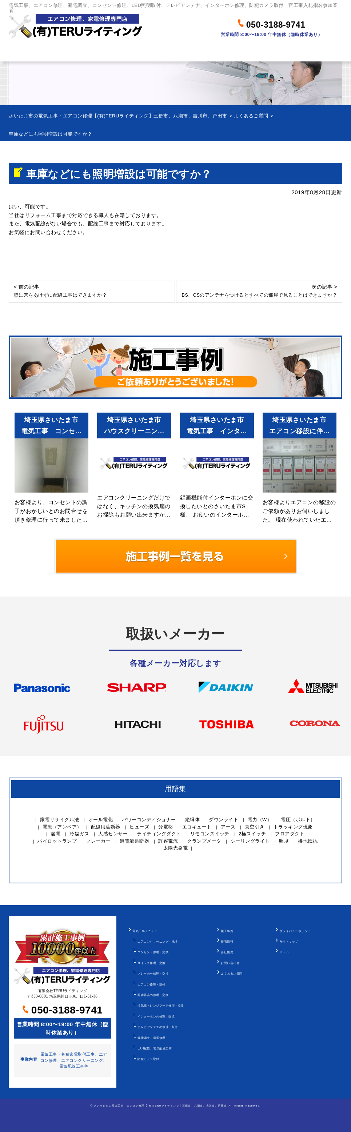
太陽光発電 (175, 848)
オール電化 (100, 819)
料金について (141, 52)
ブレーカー (98, 841)
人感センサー (113, 833)
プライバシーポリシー (295, 931)
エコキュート (197, 827)
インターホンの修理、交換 (156, 1016)
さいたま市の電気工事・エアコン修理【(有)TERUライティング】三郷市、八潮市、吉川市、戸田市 (160, 1105)
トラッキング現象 (293, 827)
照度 (284, 841)
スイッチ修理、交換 (151, 963)
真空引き (254, 827)
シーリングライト (250, 841)
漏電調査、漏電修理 (151, 1038)
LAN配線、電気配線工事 (154, 1048)
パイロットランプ (57, 841)
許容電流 (168, 841)
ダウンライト (223, 819)
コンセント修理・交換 (152, 952)
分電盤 (165, 827)
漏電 (55, 833)
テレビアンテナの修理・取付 (157, 1027)
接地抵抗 (308, 841)
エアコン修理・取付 (151, 984)
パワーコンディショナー (149, 819)
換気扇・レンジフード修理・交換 (160, 1005)
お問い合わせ (319, 52)
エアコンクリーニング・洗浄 (157, 941)
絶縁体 (192, 819)
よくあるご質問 (232, 973)
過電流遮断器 (134, 841)
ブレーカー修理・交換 (152, 973)
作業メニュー (77, 52)
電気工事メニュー (144, 931)
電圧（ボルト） (298, 819)
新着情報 (227, 941)
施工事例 (227, 931)
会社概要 (227, 952)
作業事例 (198, 52)
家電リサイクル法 (59, 819)
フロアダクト (289, 833)
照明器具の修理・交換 (152, 995)
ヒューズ (139, 827)
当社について (256, 52)
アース (228, 827)
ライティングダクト (159, 833)
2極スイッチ (252, 833)
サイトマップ (289, 941)
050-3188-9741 (271, 23)
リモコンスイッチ (210, 833)
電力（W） (260, 819)
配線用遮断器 (105, 827)
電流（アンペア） (62, 827)
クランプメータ (204, 841)
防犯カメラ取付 (148, 1059)
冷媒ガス (79, 833)
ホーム (22, 52)
